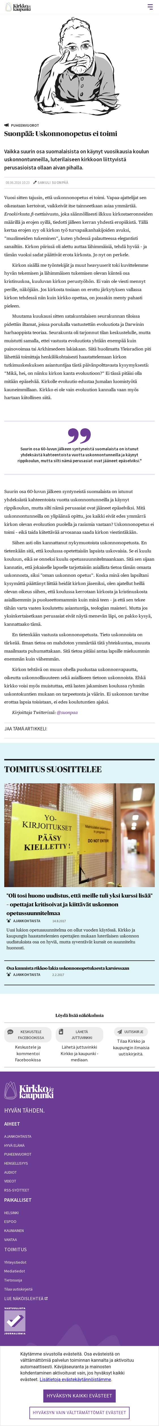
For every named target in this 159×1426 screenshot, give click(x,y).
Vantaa (10, 1239)
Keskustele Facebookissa (31, 1034)
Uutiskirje (133, 1031)
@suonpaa (67, 712)
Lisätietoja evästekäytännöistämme (75, 1379)
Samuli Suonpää (53, 182)
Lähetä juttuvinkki (81, 1034)
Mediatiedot (14, 1271)
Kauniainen (14, 1230)
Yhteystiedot (15, 1262)
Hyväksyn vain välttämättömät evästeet (79, 1412)
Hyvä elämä (14, 1145)
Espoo (10, 1221)
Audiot (10, 1172)
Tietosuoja (13, 1280)
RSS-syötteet (16, 1190)
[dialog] (79, 1386)
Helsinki (11, 1212)
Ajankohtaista (17, 1136)
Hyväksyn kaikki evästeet (79, 1396)
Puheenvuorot (17, 1154)
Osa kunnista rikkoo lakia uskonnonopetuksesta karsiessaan (68, 968)
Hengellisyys (16, 1163)
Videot (10, 1181)
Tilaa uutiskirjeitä (18, 1289)
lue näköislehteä (23, 1298)
